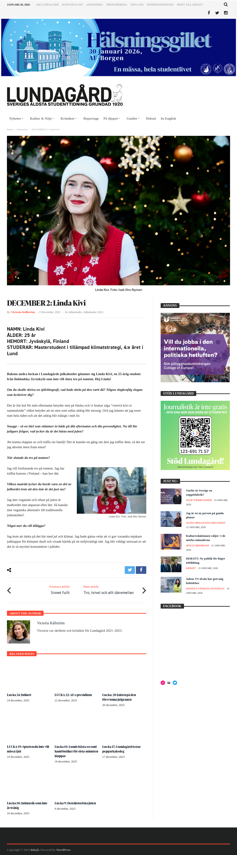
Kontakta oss (72, 4)
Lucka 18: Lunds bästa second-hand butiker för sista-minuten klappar (76, 751)
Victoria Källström (23, 312)
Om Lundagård (47, 4)
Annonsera (94, 4)
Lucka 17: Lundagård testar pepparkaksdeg (121, 748)
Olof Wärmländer (199, 500)
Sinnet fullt (60, 590)
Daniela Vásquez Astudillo (205, 588)
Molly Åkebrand (198, 545)
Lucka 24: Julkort (19, 695)
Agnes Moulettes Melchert (205, 522)
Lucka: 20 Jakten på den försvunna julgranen (119, 697)
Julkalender (22, 129)
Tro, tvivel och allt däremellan (109, 590)
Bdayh (35, 849)
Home (10, 129)
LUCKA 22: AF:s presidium (73, 695)
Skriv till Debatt (190, 4)
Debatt (191, 568)
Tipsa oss (137, 4)
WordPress (63, 849)
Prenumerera (116, 4)
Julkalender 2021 (93, 312)
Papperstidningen (160, 4)
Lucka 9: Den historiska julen (76, 803)
